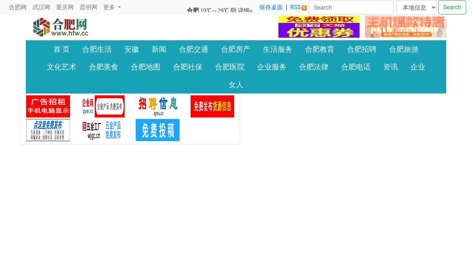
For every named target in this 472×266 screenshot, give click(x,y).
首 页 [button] (61, 49)
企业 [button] (417, 66)
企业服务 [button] (272, 66)
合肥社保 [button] (187, 66)
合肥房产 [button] (235, 49)
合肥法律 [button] (314, 66)
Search (452, 7)
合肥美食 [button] (103, 66)
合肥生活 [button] (97, 49)
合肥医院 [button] (229, 66)
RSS (298, 7)
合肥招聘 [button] (361, 49)
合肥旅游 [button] (404, 49)
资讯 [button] (390, 66)
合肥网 (18, 7)
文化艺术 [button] (61, 66)
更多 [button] (110, 7)
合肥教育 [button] (319, 49)
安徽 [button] (131, 49)
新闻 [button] (159, 49)
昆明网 (88, 7)
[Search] (351, 7)
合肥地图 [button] (145, 66)
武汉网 (41, 7)
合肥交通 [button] (193, 49)
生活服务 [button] (277, 49)
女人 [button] (236, 84)
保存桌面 (271, 7)
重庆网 (65, 7)
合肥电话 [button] (356, 66)
